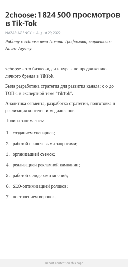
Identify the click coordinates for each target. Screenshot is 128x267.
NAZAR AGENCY (18, 33)
